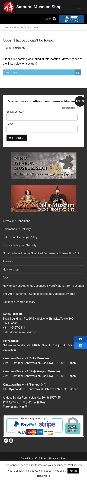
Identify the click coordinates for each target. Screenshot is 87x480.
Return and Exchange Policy (20, 237)
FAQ (5, 277)
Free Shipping (71, 19)
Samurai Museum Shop (39, 6)
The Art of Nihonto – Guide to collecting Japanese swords (39, 293)
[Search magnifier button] (78, 73)
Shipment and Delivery (17, 229)
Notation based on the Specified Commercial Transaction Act (41, 253)
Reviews (8, 261)
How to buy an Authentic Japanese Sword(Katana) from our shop (43, 285)
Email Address (15, 111)
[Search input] (39, 72)
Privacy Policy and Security (19, 245)
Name (10, 124)
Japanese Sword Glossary (19, 302)
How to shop (11, 269)
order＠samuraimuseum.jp (19, 332)
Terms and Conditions (16, 221)
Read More (43, 475)
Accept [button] (73, 470)
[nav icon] (78, 7)
